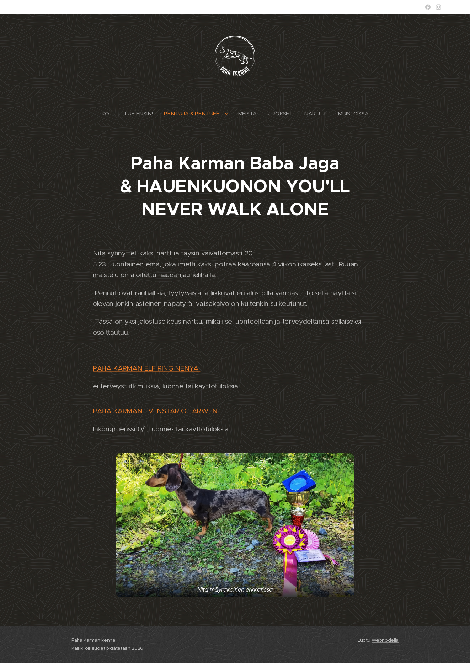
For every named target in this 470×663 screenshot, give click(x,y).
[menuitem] (108, 114)
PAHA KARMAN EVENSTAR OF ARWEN (155, 411)
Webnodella (385, 640)
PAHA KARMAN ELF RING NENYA (146, 368)
